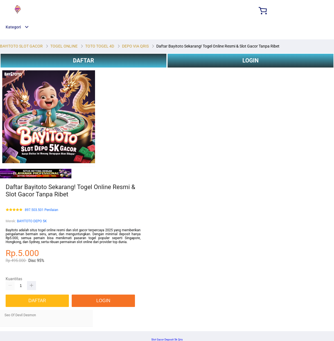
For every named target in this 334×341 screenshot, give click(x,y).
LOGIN (250, 60)
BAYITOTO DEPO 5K (32, 221)
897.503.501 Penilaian (41, 210)
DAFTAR (83, 60)
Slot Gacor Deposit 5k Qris (167, 339)
